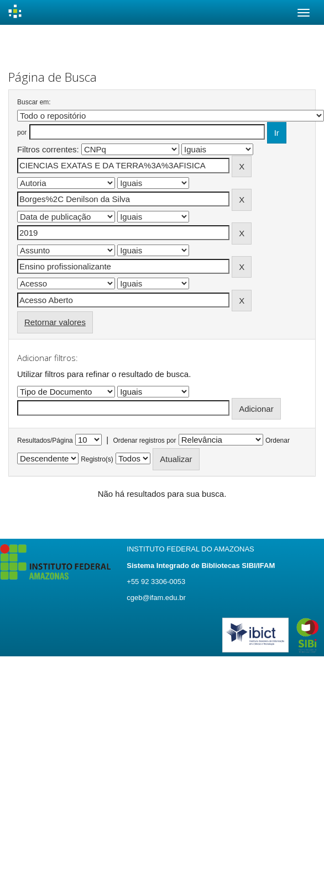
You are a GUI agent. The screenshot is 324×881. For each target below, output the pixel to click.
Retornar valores (55, 322)
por (22, 132)
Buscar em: (34, 102)
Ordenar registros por (144, 440)
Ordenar (277, 440)
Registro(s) (97, 459)
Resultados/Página (45, 440)
